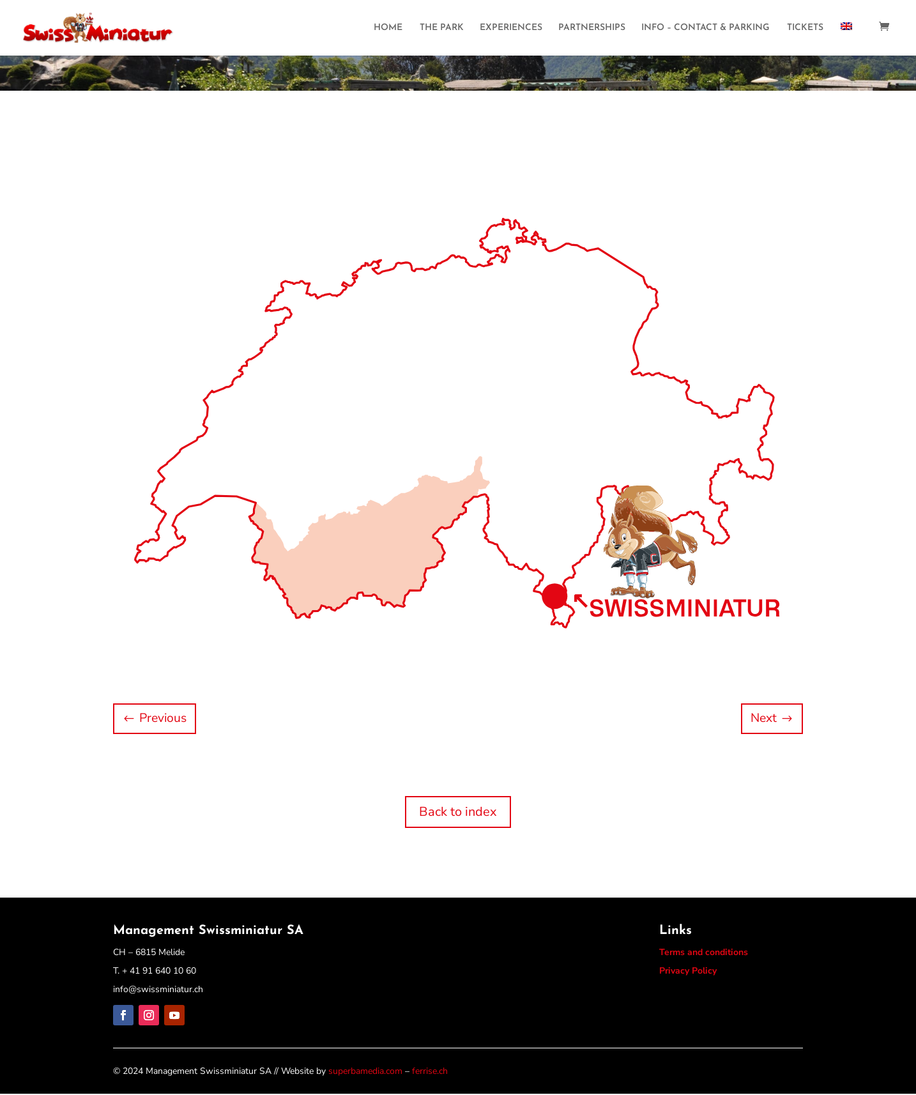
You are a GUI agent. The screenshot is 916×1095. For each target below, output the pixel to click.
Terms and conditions (703, 953)
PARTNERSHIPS (591, 28)
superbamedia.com (365, 1072)
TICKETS (805, 28)
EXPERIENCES (511, 28)
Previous (165, 719)
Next (762, 719)
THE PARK (442, 28)
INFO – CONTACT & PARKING (705, 28)
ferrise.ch (430, 1072)
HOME (388, 28)
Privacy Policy (688, 971)
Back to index (458, 813)
